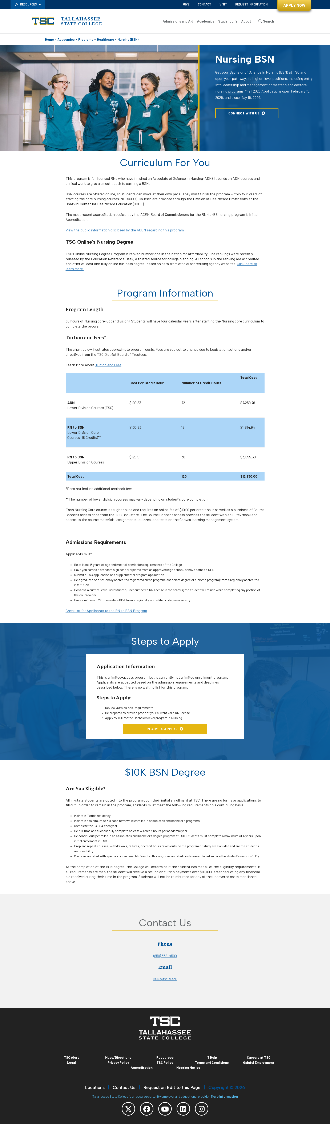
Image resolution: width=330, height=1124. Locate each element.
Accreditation (142, 1067)
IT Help (211, 1057)
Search (268, 21)
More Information (224, 1096)
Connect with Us (243, 113)
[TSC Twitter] (128, 1109)
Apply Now (294, 5)
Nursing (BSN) (128, 39)
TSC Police (165, 1062)
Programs (85, 39)
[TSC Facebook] (146, 1109)
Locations (95, 1087)
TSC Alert (71, 1057)
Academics (205, 21)
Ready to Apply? (162, 729)
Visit (223, 4)
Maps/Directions (118, 1057)
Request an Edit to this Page (171, 1087)
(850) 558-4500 (165, 955)
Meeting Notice (188, 1067)
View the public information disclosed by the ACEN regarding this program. (125, 230)
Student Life (227, 21)
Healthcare (105, 39)
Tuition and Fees (108, 365)
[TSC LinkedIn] (183, 1109)
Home (49, 39)
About (246, 21)
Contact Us (124, 1087)
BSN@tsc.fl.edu (165, 978)
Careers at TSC (258, 1057)
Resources (26, 4)
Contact (204, 4)
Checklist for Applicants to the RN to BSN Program (106, 610)
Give (186, 4)
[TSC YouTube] (165, 1109)
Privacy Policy (118, 1062)
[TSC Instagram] (201, 1109)
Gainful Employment (258, 1062)
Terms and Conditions (212, 1062)
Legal (71, 1062)
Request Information (251, 4)
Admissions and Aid (178, 21)
